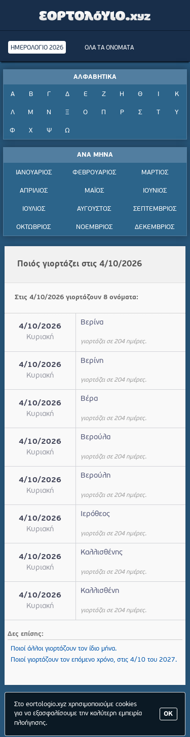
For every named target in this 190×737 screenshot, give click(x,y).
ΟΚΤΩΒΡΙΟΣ (33, 227)
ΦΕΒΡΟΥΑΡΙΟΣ (94, 172)
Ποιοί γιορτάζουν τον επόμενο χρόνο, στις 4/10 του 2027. (94, 660)
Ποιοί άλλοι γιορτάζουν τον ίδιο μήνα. (64, 649)
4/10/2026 (40, 327)
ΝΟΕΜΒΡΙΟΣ (94, 227)
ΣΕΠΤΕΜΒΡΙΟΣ (154, 209)
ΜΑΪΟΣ (94, 191)
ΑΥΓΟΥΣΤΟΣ (94, 209)
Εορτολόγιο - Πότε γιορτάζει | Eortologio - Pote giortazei (95, 15)
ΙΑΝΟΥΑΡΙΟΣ (34, 172)
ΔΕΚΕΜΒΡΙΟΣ (154, 227)
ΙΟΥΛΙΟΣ (33, 209)
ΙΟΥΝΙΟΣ (155, 191)
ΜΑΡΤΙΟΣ (154, 172)
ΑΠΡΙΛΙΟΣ (34, 191)
